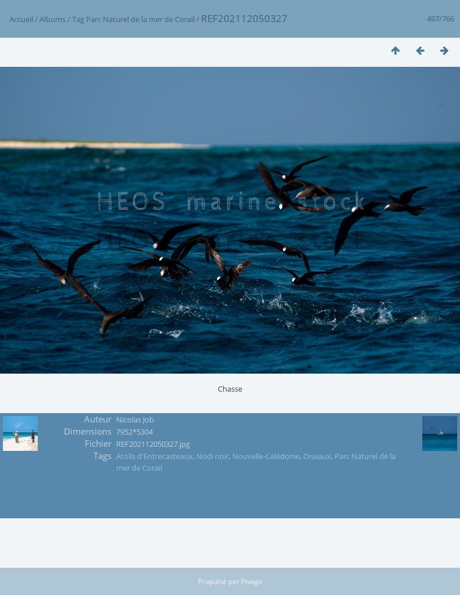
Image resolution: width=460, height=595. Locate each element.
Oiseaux (317, 456)
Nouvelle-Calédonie (266, 456)
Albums (52, 19)
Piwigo (251, 581)
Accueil (21, 19)
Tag (78, 19)
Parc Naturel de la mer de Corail (140, 19)
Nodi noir (212, 456)
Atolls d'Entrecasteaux (154, 456)
